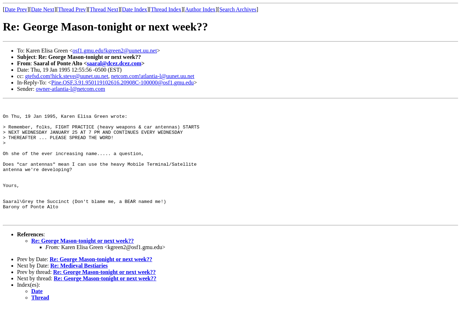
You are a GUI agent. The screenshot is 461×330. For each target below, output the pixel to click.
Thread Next (104, 9)
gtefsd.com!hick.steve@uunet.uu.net (66, 76)
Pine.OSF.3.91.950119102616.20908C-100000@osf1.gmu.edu (122, 82)
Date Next (42, 9)
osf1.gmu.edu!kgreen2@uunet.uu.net (114, 51)
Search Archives (237, 9)
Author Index (200, 9)
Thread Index (166, 9)
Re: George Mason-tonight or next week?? (82, 264)
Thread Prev (72, 9)
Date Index (134, 9)
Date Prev (16, 9)
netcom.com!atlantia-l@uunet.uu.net (152, 76)
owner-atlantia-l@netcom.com (70, 89)
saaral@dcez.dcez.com (114, 63)
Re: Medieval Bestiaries (79, 289)
